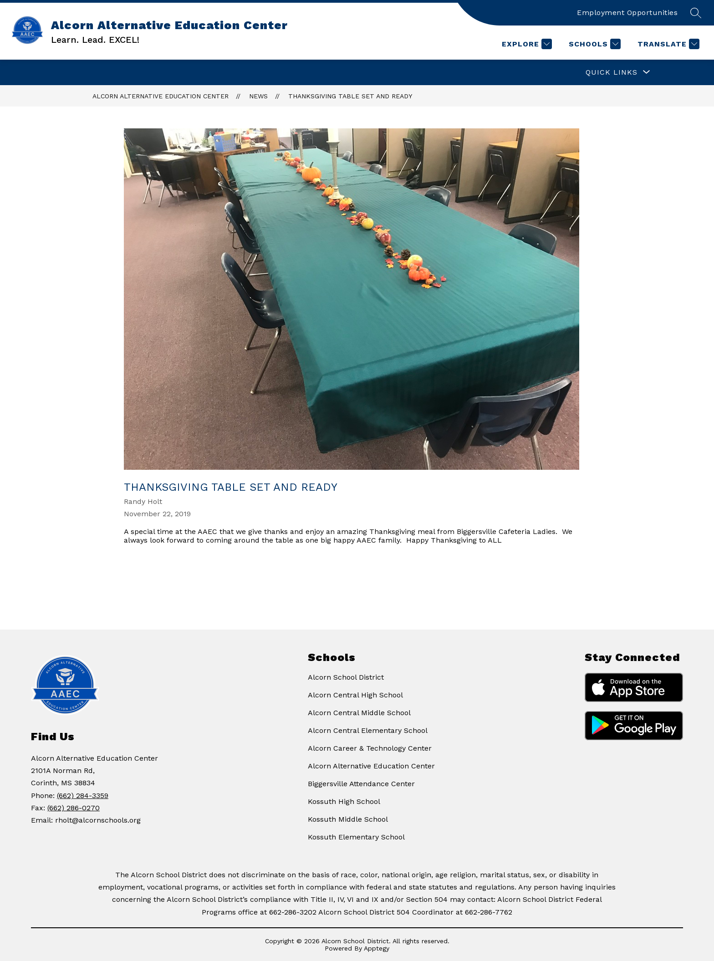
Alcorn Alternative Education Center (160, 96)
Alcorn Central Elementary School (368, 730)
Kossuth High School (344, 801)
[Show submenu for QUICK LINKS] (612, 72)
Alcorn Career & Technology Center (370, 748)
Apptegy (376, 948)
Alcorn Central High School (355, 695)
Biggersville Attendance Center (361, 783)
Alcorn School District (346, 677)
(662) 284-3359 (82, 795)
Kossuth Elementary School (356, 837)
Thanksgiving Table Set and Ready (350, 96)
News (258, 96)
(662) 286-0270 (73, 807)
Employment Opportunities (627, 12)
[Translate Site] (667, 44)
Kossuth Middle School (348, 819)
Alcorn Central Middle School (359, 712)
